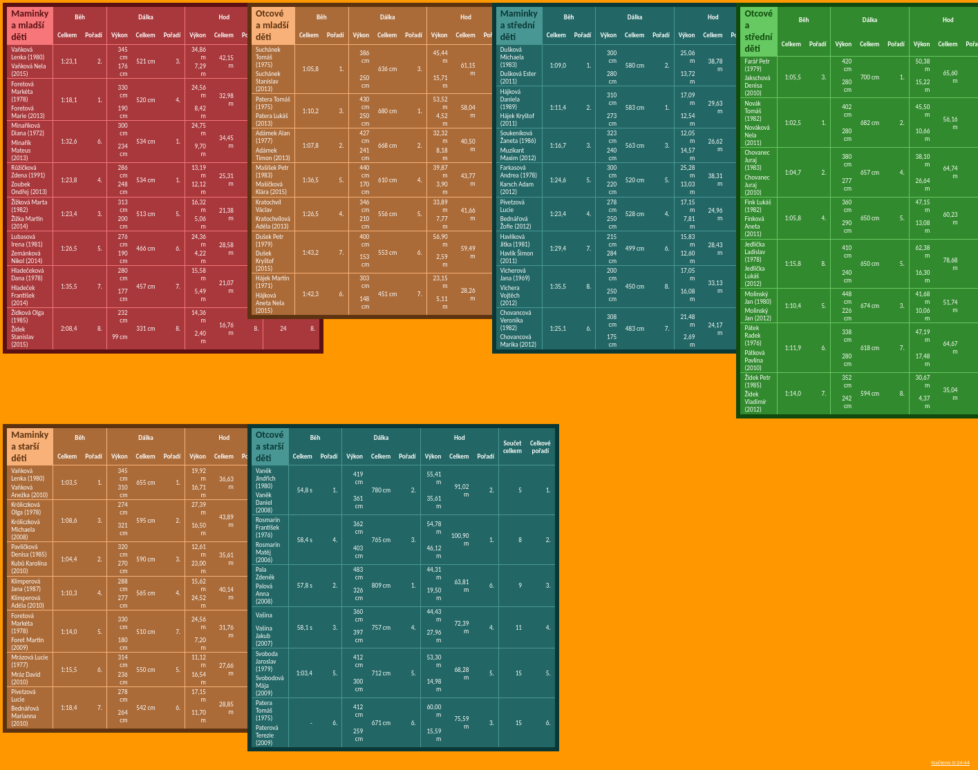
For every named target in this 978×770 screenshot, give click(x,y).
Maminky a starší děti (29, 446)
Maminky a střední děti (519, 25)
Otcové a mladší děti (272, 25)
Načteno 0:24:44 (950, 762)
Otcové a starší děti (269, 446)
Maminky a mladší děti (29, 25)
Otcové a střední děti (758, 31)
